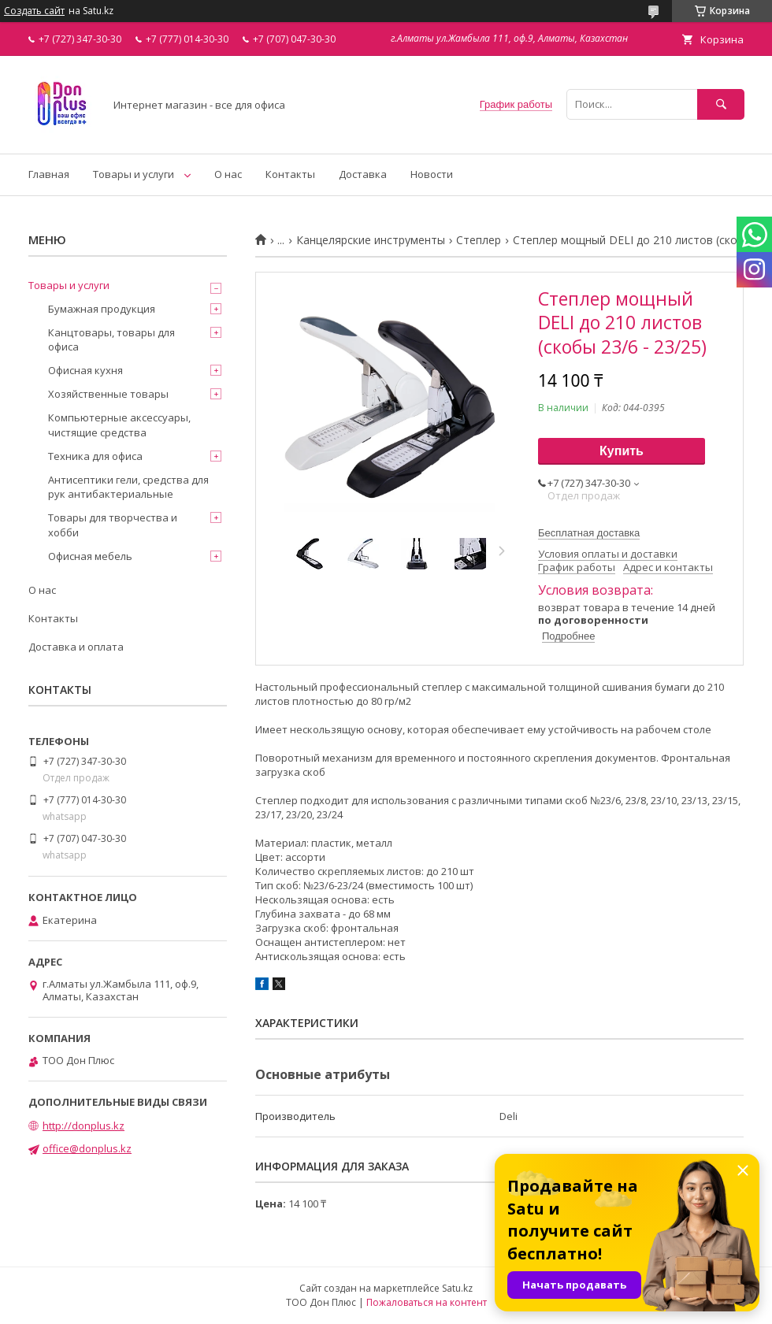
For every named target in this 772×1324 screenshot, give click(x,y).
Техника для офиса (95, 456)
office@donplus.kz (87, 1148)
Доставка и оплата (76, 647)
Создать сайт (34, 11)
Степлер (478, 240)
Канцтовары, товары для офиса (111, 339)
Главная (48, 174)
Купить (621, 451)
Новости (431, 174)
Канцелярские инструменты (370, 240)
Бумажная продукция (101, 309)
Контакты (290, 174)
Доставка (363, 174)
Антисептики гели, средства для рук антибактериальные (128, 487)
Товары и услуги (133, 174)
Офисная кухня (85, 370)
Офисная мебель (90, 556)
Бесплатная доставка (589, 533)
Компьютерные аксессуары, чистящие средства (119, 424)
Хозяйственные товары (108, 394)
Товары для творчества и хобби (112, 524)
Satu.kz (457, 1288)
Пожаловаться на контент (426, 1302)
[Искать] (720, 104)
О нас (228, 174)
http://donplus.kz (83, 1125)
